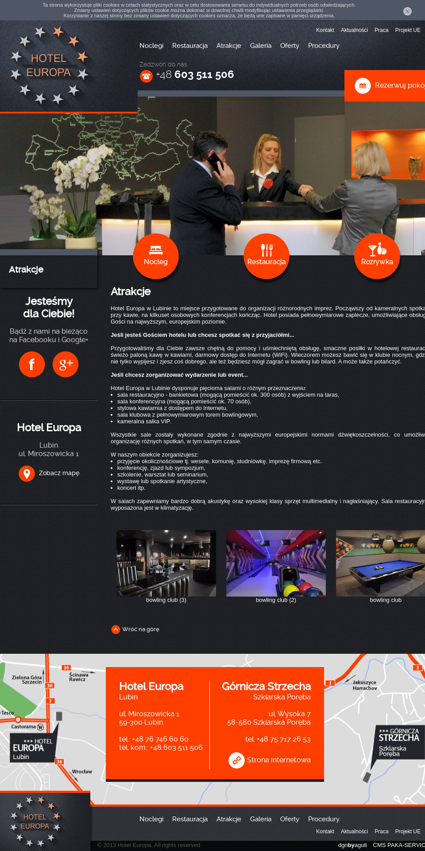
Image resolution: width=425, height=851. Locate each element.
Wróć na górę (135, 629)
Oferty (289, 46)
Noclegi (151, 46)
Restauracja (190, 46)
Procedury (324, 46)
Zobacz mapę (48, 472)
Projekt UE (408, 30)
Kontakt (325, 30)
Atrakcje (228, 46)
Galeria (260, 46)
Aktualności (354, 30)
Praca (381, 30)
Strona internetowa (269, 760)
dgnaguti (352, 845)
